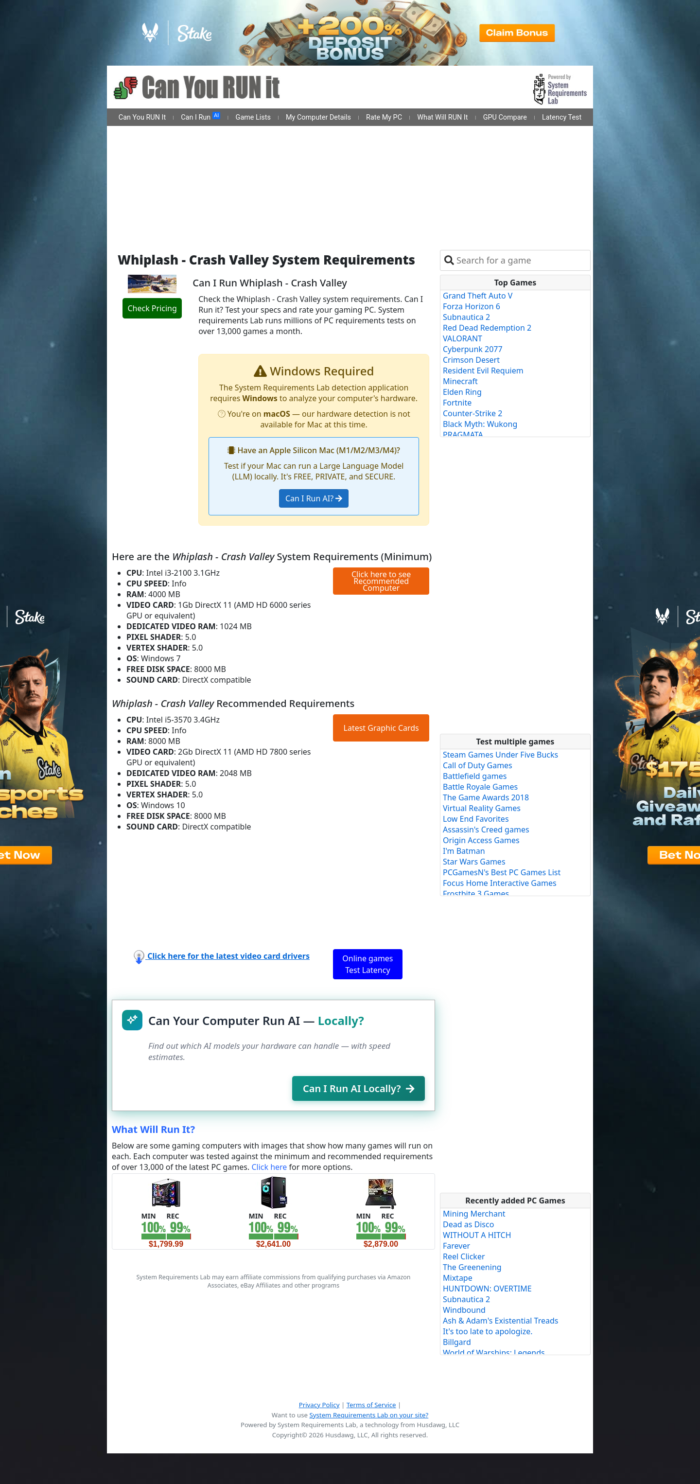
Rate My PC (384, 117)
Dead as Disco (468, 1224)
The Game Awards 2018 (486, 797)
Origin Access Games (481, 840)
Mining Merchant (474, 1213)
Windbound (464, 1310)
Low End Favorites (476, 818)
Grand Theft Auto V (477, 295)
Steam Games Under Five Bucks (500, 754)
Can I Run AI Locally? (358, 1088)
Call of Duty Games (477, 765)
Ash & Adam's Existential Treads (501, 1320)
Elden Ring (462, 392)
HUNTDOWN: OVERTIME (487, 1288)
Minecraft (460, 381)
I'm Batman (464, 851)
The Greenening (472, 1267)
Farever (456, 1245)
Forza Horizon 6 (471, 306)
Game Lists (253, 117)
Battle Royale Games (480, 786)
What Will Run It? (153, 1129)
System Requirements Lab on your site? (368, 1415)
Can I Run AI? (313, 498)
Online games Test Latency (367, 964)
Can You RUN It (142, 117)
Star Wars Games (474, 861)
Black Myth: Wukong (480, 424)
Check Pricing (151, 308)
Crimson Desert (471, 359)
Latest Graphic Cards (381, 728)
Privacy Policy (319, 1404)
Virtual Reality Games (482, 808)
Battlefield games (475, 776)
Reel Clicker (464, 1256)
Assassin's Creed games (486, 829)
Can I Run (200, 117)
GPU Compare (505, 117)
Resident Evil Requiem (483, 370)
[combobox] (521, 260)
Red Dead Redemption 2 (487, 327)
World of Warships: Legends (494, 1352)
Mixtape (457, 1277)
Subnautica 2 (466, 317)
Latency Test (561, 117)
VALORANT (462, 338)
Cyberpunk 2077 (473, 349)
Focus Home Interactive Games (500, 883)
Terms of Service (371, 1404)
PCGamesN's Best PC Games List (501, 872)
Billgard (457, 1342)
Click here (269, 1167)
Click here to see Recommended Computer (381, 581)
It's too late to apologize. (488, 1331)
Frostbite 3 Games (476, 893)
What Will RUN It (442, 117)
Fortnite (457, 402)
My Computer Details (318, 117)
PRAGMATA (463, 434)
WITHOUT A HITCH (477, 1235)
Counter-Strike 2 (472, 413)
